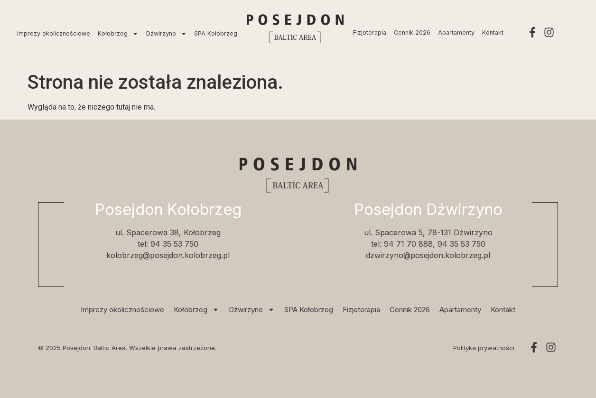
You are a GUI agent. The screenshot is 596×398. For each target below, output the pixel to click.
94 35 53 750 (174, 244)
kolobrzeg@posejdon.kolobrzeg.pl (168, 255)
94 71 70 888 (408, 244)
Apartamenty (456, 32)
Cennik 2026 (412, 32)
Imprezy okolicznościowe (53, 33)
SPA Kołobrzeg (215, 33)
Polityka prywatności (483, 348)
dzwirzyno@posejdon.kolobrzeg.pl (428, 255)
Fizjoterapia (369, 32)
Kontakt (492, 32)
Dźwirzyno (166, 34)
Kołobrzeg (118, 34)
